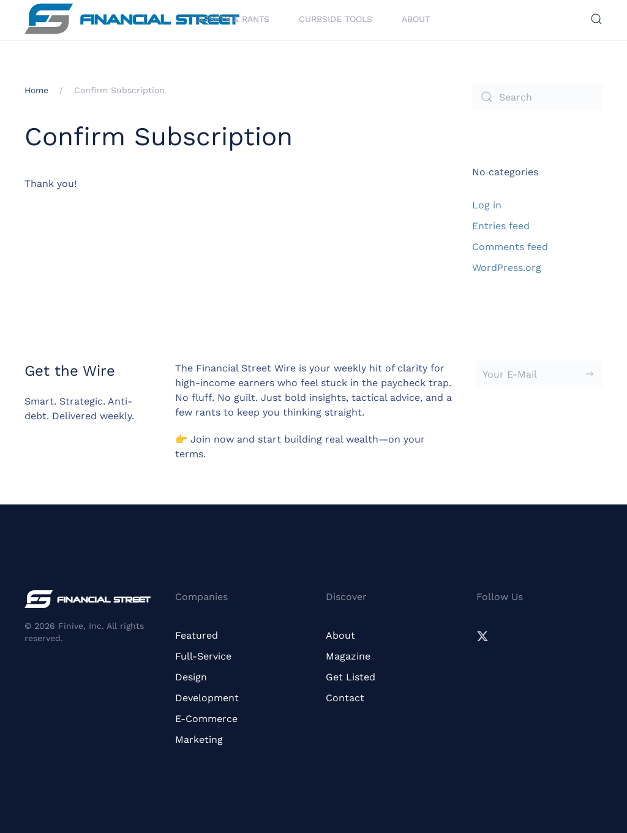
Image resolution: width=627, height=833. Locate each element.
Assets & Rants (233, 18)
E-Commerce (206, 719)
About (416, 18)
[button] (596, 19)
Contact (345, 698)
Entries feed (501, 226)
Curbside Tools (335, 18)
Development (207, 698)
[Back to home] (131, 18)
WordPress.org (506, 267)
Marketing (199, 739)
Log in (486, 205)
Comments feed (510, 247)
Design (191, 677)
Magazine (348, 656)
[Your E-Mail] (539, 374)
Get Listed (350, 677)
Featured (196, 635)
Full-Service (203, 656)
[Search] (537, 97)
